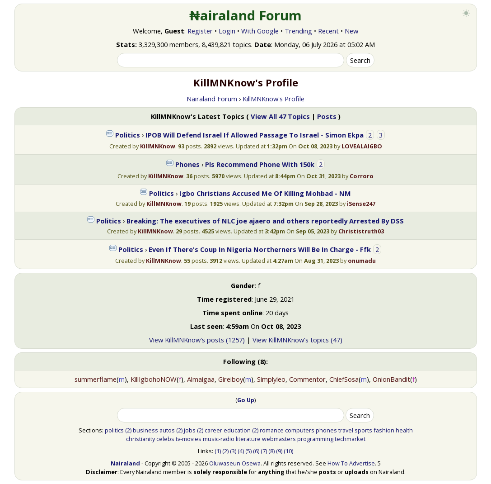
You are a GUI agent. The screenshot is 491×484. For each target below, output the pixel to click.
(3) (233, 451)
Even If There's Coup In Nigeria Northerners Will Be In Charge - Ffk (260, 249)
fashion (384, 430)
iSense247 (361, 203)
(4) (241, 451)
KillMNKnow (157, 146)
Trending (298, 30)
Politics (127, 134)
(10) (288, 451)
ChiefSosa (344, 379)
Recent (328, 30)
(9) (279, 451)
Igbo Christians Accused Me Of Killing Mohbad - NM (265, 193)
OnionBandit (391, 379)
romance (272, 430)
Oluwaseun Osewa (235, 463)
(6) (256, 451)
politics (114, 430)
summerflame (96, 379)
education (237, 430)
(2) (128, 430)
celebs (165, 439)
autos (167, 430)
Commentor (307, 379)
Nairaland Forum (212, 98)
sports (363, 430)
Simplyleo (271, 379)
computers (299, 430)
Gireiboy (230, 379)
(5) (248, 451)
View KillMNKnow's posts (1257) (197, 339)
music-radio (218, 439)
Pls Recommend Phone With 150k (259, 164)
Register (200, 30)
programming (315, 439)
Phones (187, 164)
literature (248, 439)
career (213, 430)
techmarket (350, 439)
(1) (218, 451)
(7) (264, 451)
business (145, 430)
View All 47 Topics (280, 116)
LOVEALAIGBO (361, 146)
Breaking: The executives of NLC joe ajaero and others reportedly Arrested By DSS (265, 220)
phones (326, 430)
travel (345, 430)
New (351, 30)
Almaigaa (201, 379)
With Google (260, 30)
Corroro (362, 176)
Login (227, 30)
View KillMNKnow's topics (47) (297, 339)
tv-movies (188, 439)
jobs (190, 430)
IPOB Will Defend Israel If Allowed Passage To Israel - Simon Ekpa (254, 134)
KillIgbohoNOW (154, 379)
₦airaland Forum (245, 15)
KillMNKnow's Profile (273, 98)
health (404, 430)
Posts (327, 116)
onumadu (362, 260)
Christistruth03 (361, 231)
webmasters (279, 439)
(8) (271, 451)
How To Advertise (351, 463)
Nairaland (125, 463)
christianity (140, 439)
